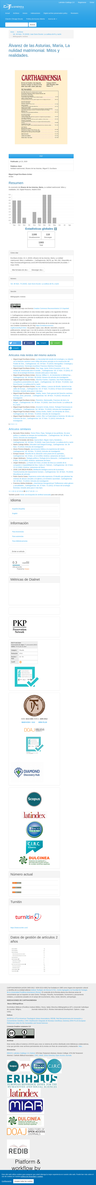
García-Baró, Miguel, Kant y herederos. (48, 440)
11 (15, 491)
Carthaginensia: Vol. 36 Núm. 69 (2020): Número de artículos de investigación (40, 377)
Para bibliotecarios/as (19, 541)
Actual (7, 13)
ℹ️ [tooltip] (55, 228)
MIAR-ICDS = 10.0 (28, 722)
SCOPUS (10, 1018)
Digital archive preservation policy (55, 13)
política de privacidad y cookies (32, 1176)
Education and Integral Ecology (41, 444)
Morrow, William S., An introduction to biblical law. (53, 375)
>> (16, 424)
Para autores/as (17, 536)
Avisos (25, 13)
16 (26, 491)
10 (13, 491)
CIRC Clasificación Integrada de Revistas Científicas (43, 1021)
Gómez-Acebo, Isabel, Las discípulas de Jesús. (53, 411)
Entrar (92, 2)
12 (18, 491)
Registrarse (82, 2)
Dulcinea (66, 1021)
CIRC (36, 1055)
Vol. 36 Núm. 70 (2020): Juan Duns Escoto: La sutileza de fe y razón (37, 34)
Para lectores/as (18, 532)
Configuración (7, 1181)
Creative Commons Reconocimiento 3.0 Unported (51, 308)
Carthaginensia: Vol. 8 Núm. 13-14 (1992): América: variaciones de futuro (39, 456)
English (14, 513)
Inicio (12, 32)
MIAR (41, 1055)
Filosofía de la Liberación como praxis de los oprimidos (44, 454)
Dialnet (32, 1053)
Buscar (32, 25)
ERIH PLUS (43, 722)
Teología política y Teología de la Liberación (42, 458)
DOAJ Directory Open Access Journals (57, 1055)
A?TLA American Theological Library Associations (32, 1018)
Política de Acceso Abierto (35, 19)
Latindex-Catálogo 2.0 (21, 1053)
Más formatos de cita (20, 270)
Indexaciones (35, 13)
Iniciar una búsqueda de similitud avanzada (35, 495)
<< (9, 491)
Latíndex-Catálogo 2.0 (66, 2)
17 (29, 491)
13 (20, 491)
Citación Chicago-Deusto (14, 19)
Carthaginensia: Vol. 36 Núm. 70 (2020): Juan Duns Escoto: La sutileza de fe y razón (43, 442)
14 (22, 491)
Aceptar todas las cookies (23, 1181)
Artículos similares (20, 429)
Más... (81, 1046)
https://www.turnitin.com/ (19, 928)
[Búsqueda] (16, 24)
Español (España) (18, 509)
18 (31, 491)
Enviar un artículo (18, 551)
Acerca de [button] (52, 19)
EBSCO (10, 1053)
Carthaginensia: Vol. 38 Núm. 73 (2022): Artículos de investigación (47, 409)
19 (33, 491)
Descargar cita (37, 270)
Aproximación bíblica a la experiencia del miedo (48, 449)
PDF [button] (41, 156)
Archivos (16, 13)
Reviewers (74, 13)
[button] (15, 343)
